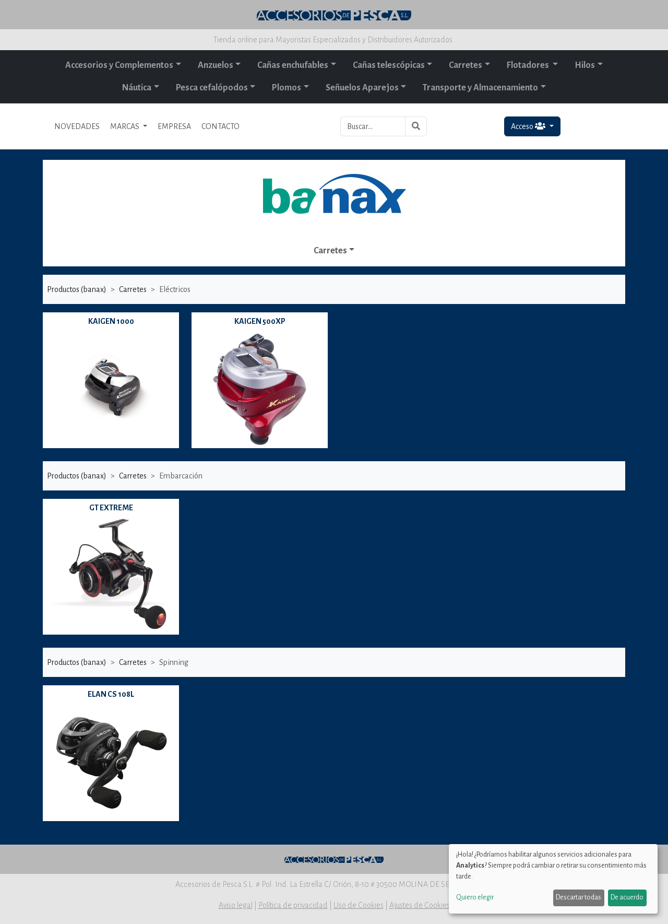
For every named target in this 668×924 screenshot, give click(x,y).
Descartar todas (578, 897)
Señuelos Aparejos (362, 87)
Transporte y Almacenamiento (480, 87)
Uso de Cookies (358, 905)
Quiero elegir (475, 897)
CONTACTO (220, 126)
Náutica (136, 87)
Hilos (585, 65)
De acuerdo (627, 897)
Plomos (286, 87)
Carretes (465, 65)
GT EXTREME (111, 508)
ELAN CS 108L (111, 694)
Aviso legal (236, 905)
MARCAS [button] (125, 126)
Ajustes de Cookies (419, 905)
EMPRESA (174, 126)
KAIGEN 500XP (259, 321)
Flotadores (529, 65)
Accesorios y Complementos (119, 65)
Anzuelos (215, 65)
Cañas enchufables (292, 65)
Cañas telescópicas (389, 65)
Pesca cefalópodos (212, 87)
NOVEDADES (77, 126)
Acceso (529, 126)
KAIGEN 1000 (111, 321)
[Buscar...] (372, 126)
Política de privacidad (293, 905)
